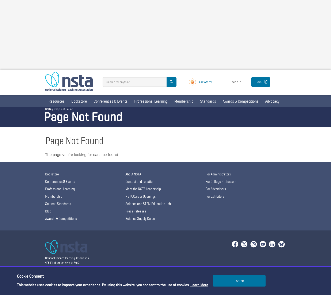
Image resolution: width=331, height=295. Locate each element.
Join (259, 82)
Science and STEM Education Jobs (148, 203)
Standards (208, 101)
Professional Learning (151, 101)
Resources (57, 101)
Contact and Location (139, 181)
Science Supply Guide (140, 218)
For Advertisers (216, 188)
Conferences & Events (111, 101)
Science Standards (58, 203)
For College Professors (221, 181)
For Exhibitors (215, 196)
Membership (183, 101)
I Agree (239, 280)
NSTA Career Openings (140, 196)
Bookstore (79, 101)
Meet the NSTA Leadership (143, 188)
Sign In (236, 82)
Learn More (199, 285)
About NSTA (133, 174)
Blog (48, 211)
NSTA (48, 109)
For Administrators (218, 174)
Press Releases (135, 211)
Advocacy (272, 101)
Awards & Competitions (240, 101)
